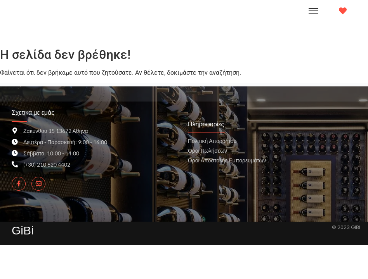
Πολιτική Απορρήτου (212, 141)
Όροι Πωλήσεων (207, 150)
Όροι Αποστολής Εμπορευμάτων (227, 160)
